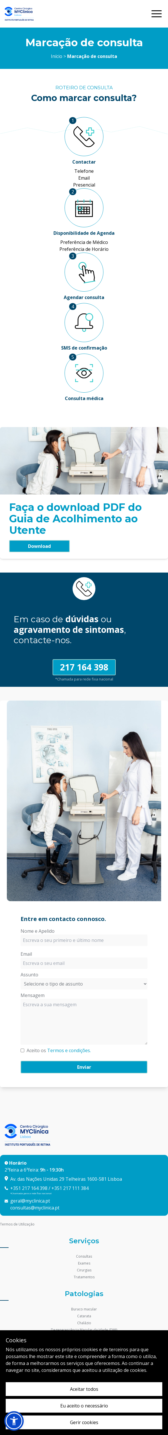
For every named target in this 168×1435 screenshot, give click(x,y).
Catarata (84, 1316)
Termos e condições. (69, 1050)
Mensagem (33, 995)
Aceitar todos (84, 1389)
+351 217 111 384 (70, 1188)
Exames (84, 1263)
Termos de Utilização (17, 1224)
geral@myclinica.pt (30, 1201)
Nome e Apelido (38, 931)
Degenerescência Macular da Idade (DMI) (84, 1329)
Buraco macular (84, 1309)
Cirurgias (84, 1270)
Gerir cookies (84, 1422)
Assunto (29, 974)
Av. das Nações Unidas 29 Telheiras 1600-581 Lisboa (66, 1179)
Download (39, 546)
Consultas (84, 1256)
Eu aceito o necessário (84, 1406)
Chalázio (84, 1322)
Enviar (84, 1067)
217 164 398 (84, 667)
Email (26, 954)
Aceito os (59, 1050)
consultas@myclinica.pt (34, 1208)
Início (56, 56)
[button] (14, 1421)
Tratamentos (84, 1277)
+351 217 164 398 (28, 1188)
